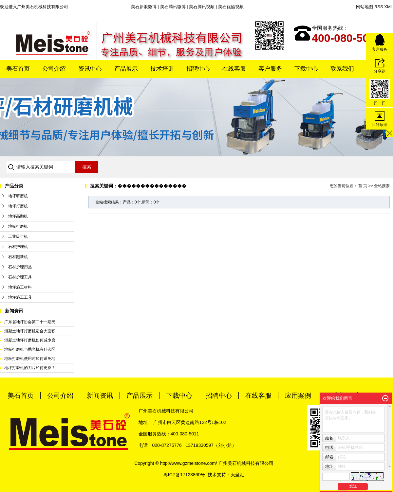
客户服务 (270, 68)
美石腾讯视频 (202, 6)
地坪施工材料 (20, 287)
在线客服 (234, 68)
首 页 (362, 186)
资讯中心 (90, 68)
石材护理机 (18, 246)
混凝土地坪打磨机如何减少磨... (31, 340)
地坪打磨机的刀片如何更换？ (29, 367)
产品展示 (126, 68)
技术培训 (162, 68)
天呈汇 (237, 474)
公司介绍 (54, 68)
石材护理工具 (20, 277)
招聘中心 (198, 68)
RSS (378, 6)
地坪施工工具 (20, 297)
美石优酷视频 (231, 6)
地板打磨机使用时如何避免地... (31, 358)
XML (388, 6)
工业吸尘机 (18, 236)
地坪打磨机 (18, 206)
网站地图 (364, 6)
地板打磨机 (18, 226)
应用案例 (298, 395)
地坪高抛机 (18, 216)
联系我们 (342, 68)
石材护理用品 (20, 267)
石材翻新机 (18, 257)
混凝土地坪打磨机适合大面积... (31, 331)
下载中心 (306, 68)
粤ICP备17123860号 (184, 474)
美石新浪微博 (144, 6)
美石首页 (18, 68)
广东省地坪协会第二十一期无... (31, 322)
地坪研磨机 (18, 196)
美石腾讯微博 (173, 6)
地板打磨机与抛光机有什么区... (31, 349)
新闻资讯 (100, 395)
